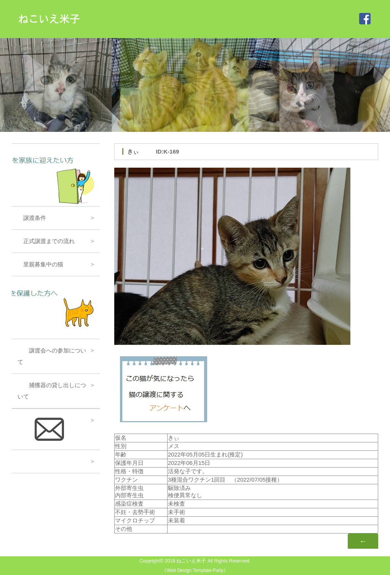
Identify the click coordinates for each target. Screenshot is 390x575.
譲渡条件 (32, 218)
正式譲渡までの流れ (46, 241)
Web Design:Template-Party (194, 570)
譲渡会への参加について (52, 356)
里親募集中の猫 (40, 264)
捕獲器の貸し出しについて (52, 391)
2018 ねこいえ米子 (185, 561)
